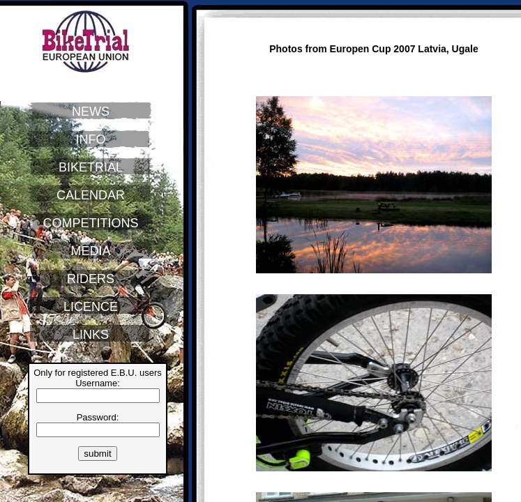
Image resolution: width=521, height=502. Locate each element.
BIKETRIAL (91, 167)
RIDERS (90, 279)
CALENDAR (90, 195)
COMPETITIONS (90, 223)
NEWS (91, 112)
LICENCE (90, 307)
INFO (91, 139)
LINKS (91, 335)
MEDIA (90, 251)
